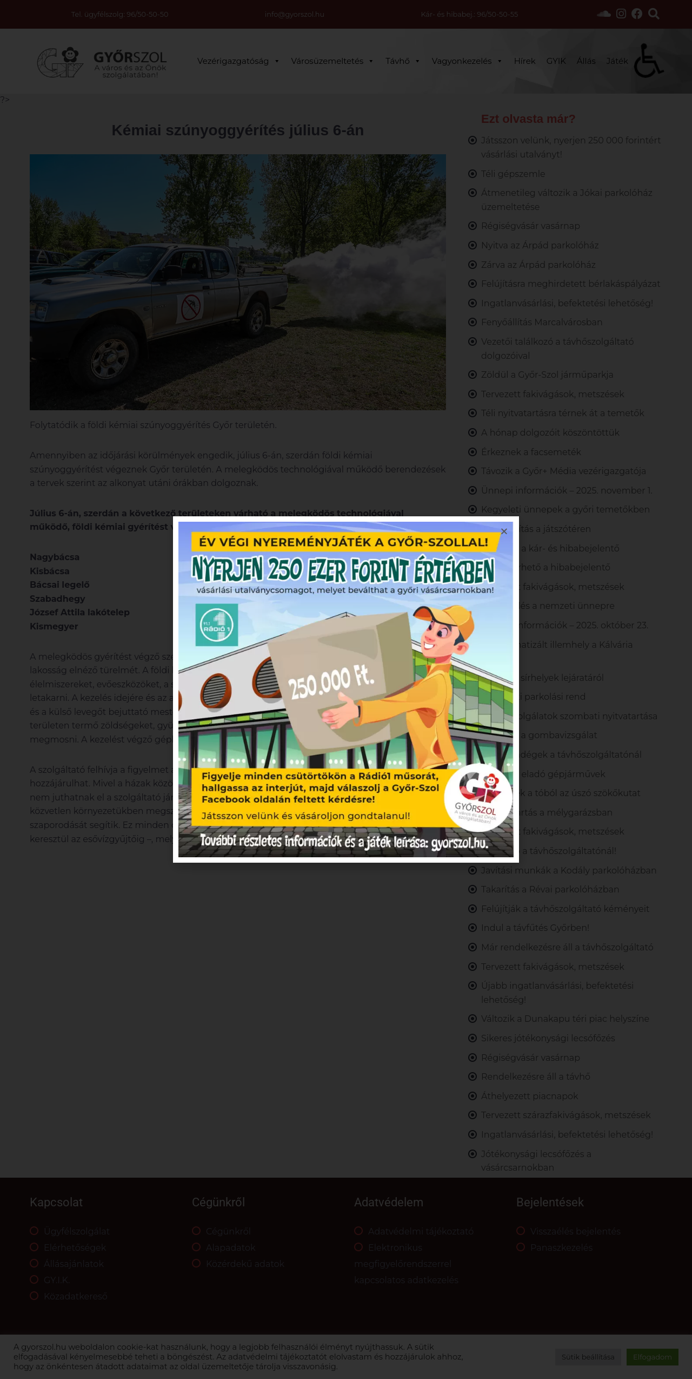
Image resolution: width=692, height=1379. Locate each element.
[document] (346, 689)
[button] (504, 531)
